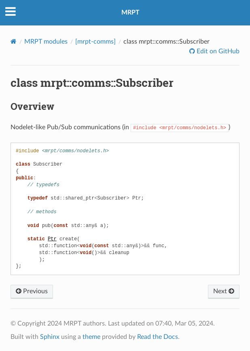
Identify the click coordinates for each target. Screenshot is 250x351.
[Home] (14, 41)
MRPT (130, 12)
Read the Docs (157, 336)
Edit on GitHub (217, 51)
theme (91, 336)
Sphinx (49, 336)
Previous (32, 291)
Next (223, 291)
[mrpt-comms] (95, 41)
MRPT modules (46, 41)
